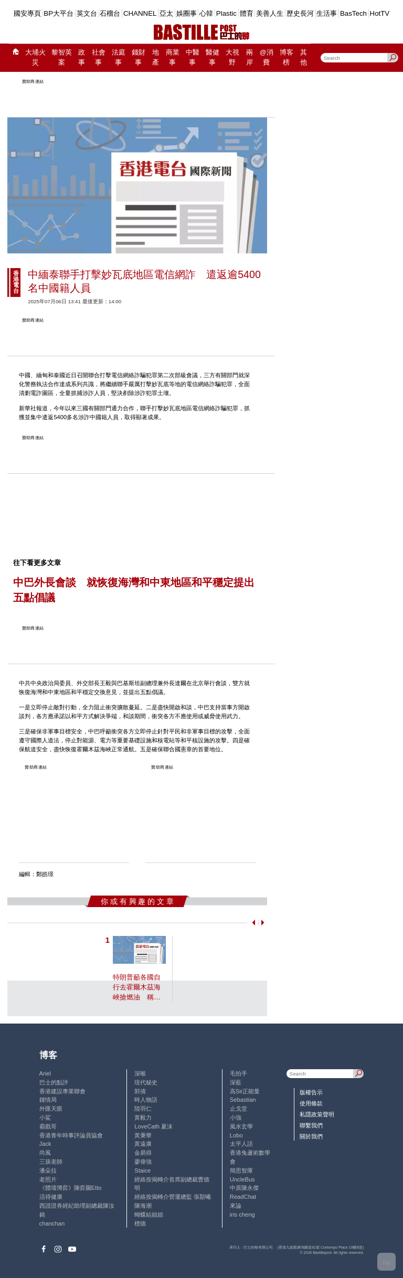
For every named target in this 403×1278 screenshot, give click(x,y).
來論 (235, 1205)
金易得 (143, 1152)
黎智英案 (61, 57)
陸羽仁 (143, 1108)
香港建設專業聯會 (62, 1091)
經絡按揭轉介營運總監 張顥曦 (172, 1197)
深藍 (235, 1082)
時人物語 (145, 1099)
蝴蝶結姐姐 (148, 1214)
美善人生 (269, 13)
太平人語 (241, 1144)
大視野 (232, 57)
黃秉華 (143, 1135)
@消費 (266, 57)
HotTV (380, 13)
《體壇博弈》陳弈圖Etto (70, 1188)
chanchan (52, 1223)
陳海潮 (143, 1205)
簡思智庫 (241, 1170)
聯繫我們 (311, 1125)
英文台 (87, 13)
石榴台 (110, 13)
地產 (155, 57)
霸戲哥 (48, 1126)
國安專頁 (27, 13)
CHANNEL (140, 13)
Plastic (226, 13)
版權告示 (311, 1092)
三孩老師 (50, 1161)
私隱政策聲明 (317, 1114)
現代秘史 (145, 1082)
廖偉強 (143, 1161)
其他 (303, 57)
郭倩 (140, 1091)
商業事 (172, 57)
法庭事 (118, 57)
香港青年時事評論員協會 (71, 1135)
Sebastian (243, 1099)
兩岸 (249, 57)
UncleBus (242, 1179)
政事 (81, 57)
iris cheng (242, 1214)
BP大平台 (58, 13)
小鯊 (45, 1117)
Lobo (236, 1135)
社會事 (98, 57)
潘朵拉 (48, 1170)
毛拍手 (238, 1073)
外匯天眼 (50, 1108)
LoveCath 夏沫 (153, 1126)
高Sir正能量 (245, 1091)
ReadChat (243, 1197)
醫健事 (212, 57)
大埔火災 (35, 57)
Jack (45, 1144)
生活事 (326, 13)
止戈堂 (238, 1108)
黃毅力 (143, 1117)
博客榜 (286, 57)
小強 (235, 1117)
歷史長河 (300, 13)
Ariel (45, 1073)
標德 (140, 1223)
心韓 (206, 13)
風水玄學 (241, 1126)
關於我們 (311, 1136)
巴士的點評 (53, 1082)
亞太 (166, 13)
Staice (142, 1170)
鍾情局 (48, 1099)
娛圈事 (186, 13)
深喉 (140, 1073)
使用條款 (311, 1103)
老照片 (48, 1179)
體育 (246, 13)
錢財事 (138, 57)
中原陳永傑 (244, 1188)
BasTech (353, 13)
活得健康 (50, 1197)
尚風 (45, 1152)
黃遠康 (143, 1144)
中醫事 (192, 57)
